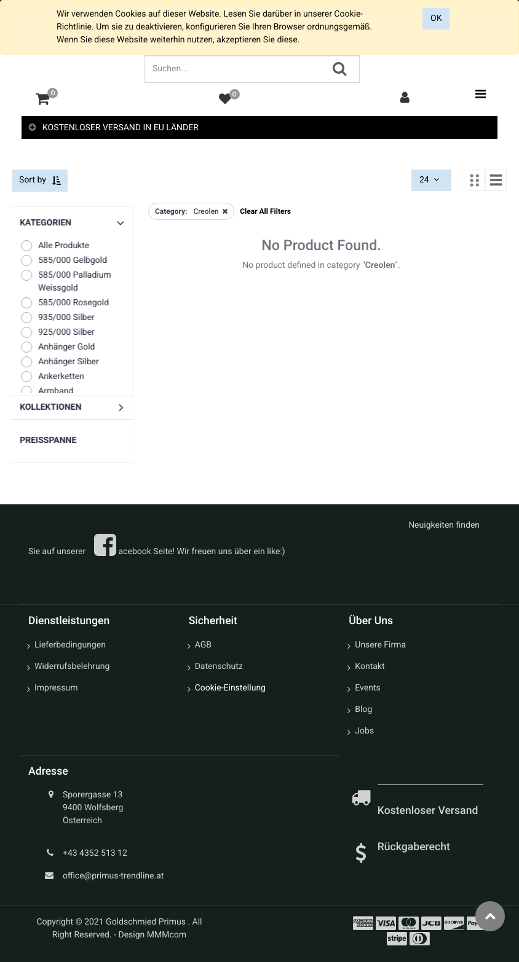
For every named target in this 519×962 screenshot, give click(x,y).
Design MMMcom (153, 935)
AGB (203, 646)
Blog (363, 710)
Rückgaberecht (414, 847)
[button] (73, 408)
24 (430, 181)
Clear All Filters (265, 211)
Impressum (55, 689)
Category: (171, 211)
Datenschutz (219, 667)
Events (367, 689)
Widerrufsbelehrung (71, 667)
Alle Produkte (57, 246)
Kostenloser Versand (429, 811)
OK (436, 18)
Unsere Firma (380, 646)
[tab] (259, 128)
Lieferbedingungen (70, 646)
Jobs (364, 732)
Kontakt (369, 667)
